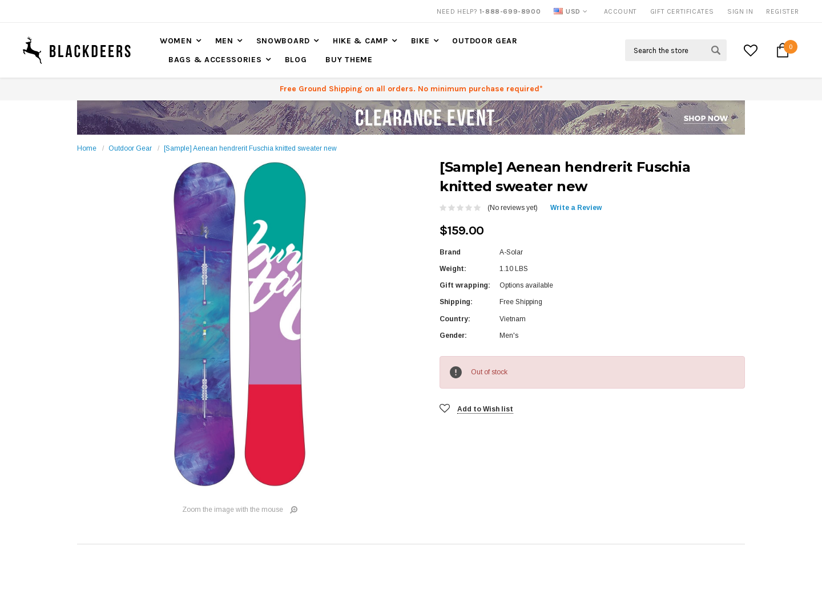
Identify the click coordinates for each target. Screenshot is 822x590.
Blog (296, 59)
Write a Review (576, 208)
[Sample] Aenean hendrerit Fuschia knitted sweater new (250, 148)
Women (176, 41)
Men (224, 41)
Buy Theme (348, 59)
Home (86, 148)
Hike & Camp (360, 41)
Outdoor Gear (484, 41)
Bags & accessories (215, 59)
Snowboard (283, 41)
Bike (420, 41)
